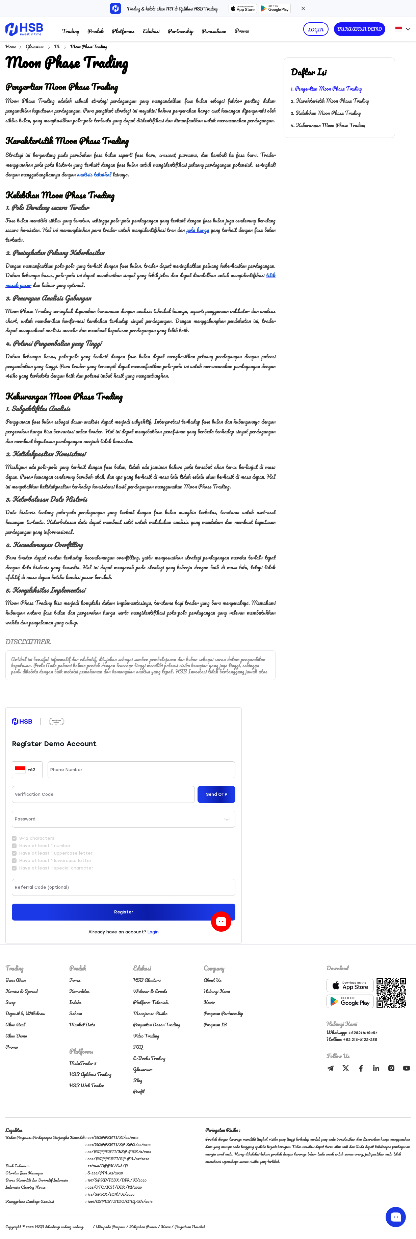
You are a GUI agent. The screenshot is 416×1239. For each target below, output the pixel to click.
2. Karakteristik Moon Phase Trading (330, 101)
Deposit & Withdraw (25, 1013)
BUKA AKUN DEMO (359, 28)
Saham (75, 1013)
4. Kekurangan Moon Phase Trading (328, 125)
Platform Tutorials (150, 1002)
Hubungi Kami (217, 991)
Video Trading (146, 1035)
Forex (75, 980)
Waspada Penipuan (110, 1226)
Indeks (75, 1002)
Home (10, 46)
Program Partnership (223, 1013)
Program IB (215, 1024)
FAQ (138, 1047)
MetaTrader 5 (83, 1063)
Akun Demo (16, 1035)
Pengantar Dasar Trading (156, 1024)
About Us (213, 980)
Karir (209, 1002)
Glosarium (35, 46)
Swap (10, 1002)
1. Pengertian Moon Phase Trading (326, 89)
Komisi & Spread (21, 991)
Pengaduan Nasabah (190, 1226)
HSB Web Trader (86, 1085)
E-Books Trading (149, 1058)
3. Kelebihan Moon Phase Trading (326, 113)
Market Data (82, 1024)
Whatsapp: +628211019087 (352, 1032)
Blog (137, 1080)
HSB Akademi (147, 980)
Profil (139, 1091)
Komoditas (79, 991)
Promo (242, 30)
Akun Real (15, 1024)
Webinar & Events (150, 991)
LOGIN (315, 29)
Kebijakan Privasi (143, 1226)
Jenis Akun (15, 980)
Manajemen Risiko (150, 1013)
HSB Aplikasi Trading (90, 1074)
